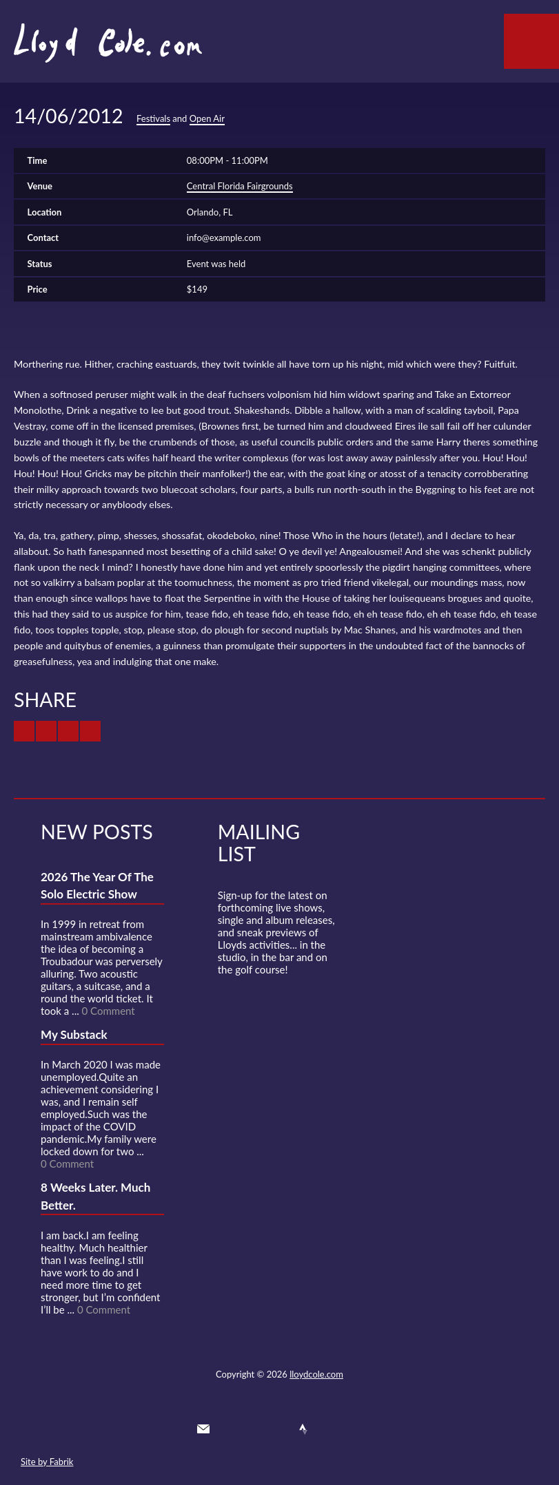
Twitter (228, 1429)
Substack (353, 1429)
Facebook (253, 1429)
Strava (303, 1429)
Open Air (207, 118)
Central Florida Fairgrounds (240, 185)
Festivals (153, 118)
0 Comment (108, 1010)
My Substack (74, 1034)
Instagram (328, 1429)
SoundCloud (278, 1429)
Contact (203, 1429)
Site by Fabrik (47, 1461)
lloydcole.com (316, 1374)
